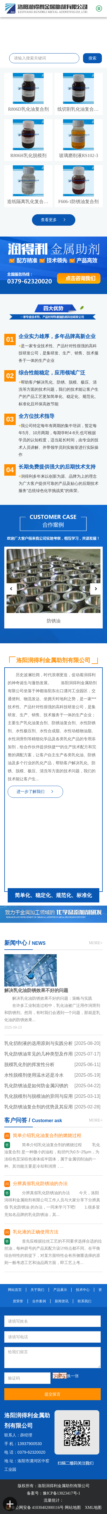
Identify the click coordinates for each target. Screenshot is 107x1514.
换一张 (73, 1376)
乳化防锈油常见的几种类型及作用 (38, 1053)
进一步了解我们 (35, 791)
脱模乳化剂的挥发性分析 (29, 1064)
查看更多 (53, 220)
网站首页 (15, 1290)
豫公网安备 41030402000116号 (34, 1507)
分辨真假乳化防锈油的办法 (40, 1183)
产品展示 (60, 1290)
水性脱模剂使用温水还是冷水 (34, 1075)
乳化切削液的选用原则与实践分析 (38, 1043)
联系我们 (84, 1301)
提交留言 (52, 1394)
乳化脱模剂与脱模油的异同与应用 (38, 1096)
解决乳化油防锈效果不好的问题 (36, 990)
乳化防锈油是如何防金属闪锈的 (36, 1085)
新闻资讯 (61, 1301)
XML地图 (93, 1507)
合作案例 (39, 1301)
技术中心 (83, 1290)
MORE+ (96, 943)
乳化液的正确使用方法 (35, 1231)
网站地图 (73, 1507)
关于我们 (37, 1290)
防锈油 (53, 620)
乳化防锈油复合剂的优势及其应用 (38, 1106)
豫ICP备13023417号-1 (61, 1493)
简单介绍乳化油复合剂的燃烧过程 (47, 1135)
